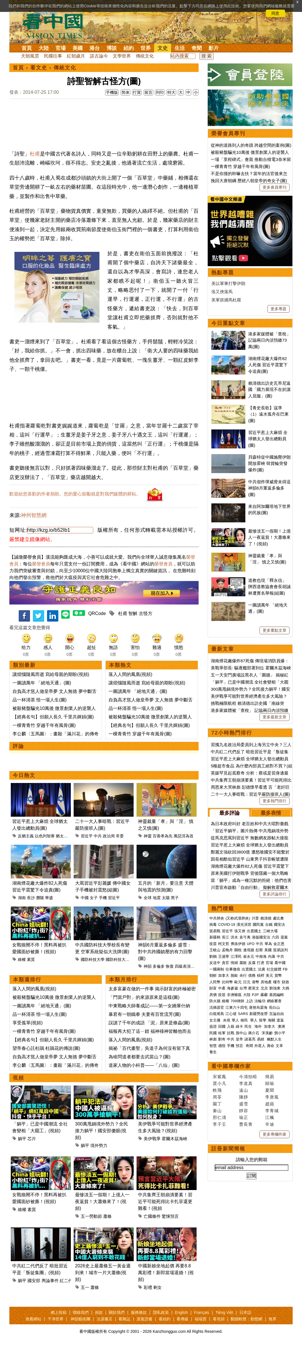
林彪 (213, 1039)
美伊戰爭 (152, 1138)
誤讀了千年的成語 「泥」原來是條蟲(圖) (149, 1022)
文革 (279, 1046)
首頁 (27, 48)
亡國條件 (152, 1216)
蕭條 (107, 1216)
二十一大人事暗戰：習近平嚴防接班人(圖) (250, 794)
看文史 (38, 68)
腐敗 (243, 963)
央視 (226, 1020)
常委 (120, 836)
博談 (112, 48)
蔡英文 (253, 988)
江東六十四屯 (237, 1007)
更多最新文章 (274, 717)
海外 (258, 1026)
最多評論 (229, 813)
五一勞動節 (91, 1216)
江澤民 (236, 956)
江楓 (269, 1117)
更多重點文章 (274, 630)
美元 (269, 975)
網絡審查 (274, 1001)
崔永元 (248, 956)
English (181, 1312)
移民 (244, 1020)
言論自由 (276, 1014)
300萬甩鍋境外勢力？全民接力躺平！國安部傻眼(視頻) (101, 1130)
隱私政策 (161, 1312)
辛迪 (269, 1124)
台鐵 (269, 924)
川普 (255, 918)
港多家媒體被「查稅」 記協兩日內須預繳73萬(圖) (269, 340)
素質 (31, 959)
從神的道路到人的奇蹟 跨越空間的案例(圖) (251, 145)
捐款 (99, 1312)
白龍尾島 (216, 1014)
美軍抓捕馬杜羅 (226, 299)
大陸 (44, 48)
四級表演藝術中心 (191, 966)
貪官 (225, 963)
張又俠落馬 (222, 291)
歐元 (238, 982)
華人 (235, 1020)
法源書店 (104, 1319)
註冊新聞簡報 (228, 1149)
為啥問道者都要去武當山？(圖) (140, 1056)
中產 (222, 988)
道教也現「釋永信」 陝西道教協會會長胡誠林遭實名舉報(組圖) (269, 586)
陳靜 (243, 1097)
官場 (61, 48)
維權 (22, 959)
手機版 (112, 92)
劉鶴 (213, 956)
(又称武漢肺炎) (238, 918)
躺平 (22, 1138)
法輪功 (259, 1001)
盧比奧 (278, 918)
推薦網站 (33, 1319)
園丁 (217, 1103)
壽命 (270, 1046)
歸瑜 (269, 1083)
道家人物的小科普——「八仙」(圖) (144, 1065)
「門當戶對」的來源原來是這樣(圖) (144, 997)
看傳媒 (182, 1319)
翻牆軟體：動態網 (246, 1319)
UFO (250, 944)
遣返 (280, 1020)
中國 (85, 897)
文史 (163, 48)
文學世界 (122, 56)
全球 (148, 897)
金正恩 (278, 944)
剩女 (157, 1287)
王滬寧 (223, 956)
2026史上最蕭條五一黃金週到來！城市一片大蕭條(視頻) (103, 1272)
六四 (275, 937)
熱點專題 (222, 272)
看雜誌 (124, 1319)
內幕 (271, 956)
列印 (160, 92)
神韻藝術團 (80, 1319)
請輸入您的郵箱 (251, 1159)
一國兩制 (216, 969)
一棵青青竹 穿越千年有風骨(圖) (44, 725)
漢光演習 (244, 924)
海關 (271, 1020)
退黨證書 (144, 1319)
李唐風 (272, 1097)
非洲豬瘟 (234, 995)
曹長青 (246, 1124)
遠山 (243, 1090)
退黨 (284, 937)
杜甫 (35, 154)
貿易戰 (214, 931)
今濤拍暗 (248, 1076)
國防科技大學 (93, 959)
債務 (252, 975)
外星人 (259, 1046)
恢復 (170, 966)
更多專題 (278, 309)
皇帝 (239, 1039)
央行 (243, 975)
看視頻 (219, 1319)
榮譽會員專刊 (228, 133)
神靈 (148, 836)
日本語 (245, 1312)
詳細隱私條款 (45, 13)
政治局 (109, 836)
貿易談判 (281, 950)
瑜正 (243, 1117)
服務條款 (139, 1312)
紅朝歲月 (76, 56)
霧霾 (264, 995)
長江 (225, 937)
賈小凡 (219, 1083)
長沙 (31, 897)
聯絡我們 (81, 1312)
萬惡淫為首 (183, 836)
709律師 (237, 1001)
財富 (213, 988)
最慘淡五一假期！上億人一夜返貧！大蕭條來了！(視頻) (102, 1201)
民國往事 (53, 56)
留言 (148, 92)
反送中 (214, 963)
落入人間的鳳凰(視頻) (130, 674)
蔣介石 (254, 1033)
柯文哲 (223, 944)
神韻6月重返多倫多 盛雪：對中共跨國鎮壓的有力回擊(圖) (165, 951)
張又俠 (239, 931)
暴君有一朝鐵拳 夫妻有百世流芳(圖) (145, 1014)
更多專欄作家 (274, 1134)
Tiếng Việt (224, 1312)
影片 (214, 48)
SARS (243, 1014)
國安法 (279, 924)
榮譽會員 (41, 563)
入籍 (230, 1026)
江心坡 (231, 1014)
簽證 (213, 1026)
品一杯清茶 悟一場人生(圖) (39, 699)
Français (201, 1312)
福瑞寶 (201, 1319)
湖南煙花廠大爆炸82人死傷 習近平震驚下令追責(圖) (268, 365)
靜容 (243, 1110)
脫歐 (234, 975)
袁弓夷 (244, 937)
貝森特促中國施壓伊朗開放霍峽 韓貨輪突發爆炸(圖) (269, 463)
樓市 (276, 982)
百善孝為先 (163, 836)
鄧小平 (279, 1033)
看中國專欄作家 (231, 1066)
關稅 (238, 950)
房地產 (266, 982)
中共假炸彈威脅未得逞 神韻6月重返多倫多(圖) (269, 488)
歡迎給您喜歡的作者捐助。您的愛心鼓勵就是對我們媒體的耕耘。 (75, 493)
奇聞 (197, 48)
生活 (180, 48)
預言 (240, 1046)
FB (285, 969)
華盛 (49, 897)
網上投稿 (59, 1312)
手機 (103, 897)
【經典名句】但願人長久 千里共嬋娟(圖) (53, 716)
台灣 (243, 988)
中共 (98, 836)
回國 (222, 1026)
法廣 (261, 969)
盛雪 (243, 1103)
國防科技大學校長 (121, 959)
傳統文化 (145, 56)
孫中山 (241, 1033)
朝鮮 (213, 975)
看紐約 (165, 1319)
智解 (132, 613)
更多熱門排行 (274, 801)
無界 (273, 1319)
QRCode (97, 613)
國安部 (33, 1280)
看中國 (280, 963)
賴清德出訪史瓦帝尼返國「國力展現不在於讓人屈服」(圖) (269, 389)
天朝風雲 (30, 56)
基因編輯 (276, 995)
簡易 (269, 1076)
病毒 (213, 924)
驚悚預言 (170, 1216)
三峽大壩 (270, 931)
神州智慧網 (33, 515)
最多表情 (271, 813)
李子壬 (219, 1124)
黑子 (175, 897)
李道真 (246, 1083)
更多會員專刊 (274, 187)
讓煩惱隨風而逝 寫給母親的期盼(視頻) (50, 674)
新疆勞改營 (258, 1014)
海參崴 (232, 988)
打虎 (260, 963)
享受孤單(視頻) (27, 1022)
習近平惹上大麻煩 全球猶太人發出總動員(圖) (268, 439)
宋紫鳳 (219, 1076)
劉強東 (274, 988)
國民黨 (258, 924)
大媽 (285, 988)
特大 (171, 92)
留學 (262, 1020)
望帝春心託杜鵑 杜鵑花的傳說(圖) (46, 1048)
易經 (261, 1039)
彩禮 (148, 1287)
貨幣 (278, 975)
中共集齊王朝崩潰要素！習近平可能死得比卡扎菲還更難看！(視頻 (165, 1201)
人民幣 (214, 982)
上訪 (249, 1001)
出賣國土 (254, 931)
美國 (78, 48)
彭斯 (259, 950)
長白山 (274, 1007)
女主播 (215, 1020)
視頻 (18, 1078)
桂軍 (222, 1033)
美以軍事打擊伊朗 (228, 283)
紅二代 (66, 1280)
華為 (268, 944)
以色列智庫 (45, 836)
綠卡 (239, 1026)
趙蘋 (269, 1103)
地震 (157, 897)
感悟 (222, 1046)
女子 (94, 897)
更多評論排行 (274, 894)
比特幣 (227, 982)
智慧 (213, 1046)
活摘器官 (216, 1007)
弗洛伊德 (238, 944)
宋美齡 (267, 1033)
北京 (264, 988)
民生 (248, 1026)
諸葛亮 (250, 1039)
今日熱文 (24, 775)
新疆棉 (214, 937)
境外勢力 (98, 1145)
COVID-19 (226, 924)
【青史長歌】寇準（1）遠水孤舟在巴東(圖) (268, 414)
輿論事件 (50, 1280)
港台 (95, 48)
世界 (146, 48)
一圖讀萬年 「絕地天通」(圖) (41, 682)
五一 (85, 1287)
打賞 (137, 92)
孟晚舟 (227, 950)
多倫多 (159, 966)
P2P (255, 995)
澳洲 (281, 1026)
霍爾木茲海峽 (174, 1138)
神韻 (148, 966)
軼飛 (217, 1090)
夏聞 (269, 1090)
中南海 (261, 956)
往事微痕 (233, 969)
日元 (246, 982)
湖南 (22, 897)
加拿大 (223, 975)
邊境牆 (248, 950)
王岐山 (214, 950)
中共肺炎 (216, 918)
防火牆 (214, 1001)
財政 (285, 982)
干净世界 (55, 1319)
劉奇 (222, 1039)
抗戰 (230, 1033)
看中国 (56, 25)
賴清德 (265, 918)
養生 (213, 1052)
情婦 (234, 963)
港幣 (255, 982)
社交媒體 (274, 969)
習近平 (87, 836)
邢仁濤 (219, 1117)
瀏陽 (40, 897)
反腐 (252, 963)
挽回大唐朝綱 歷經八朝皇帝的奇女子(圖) (249, 180)
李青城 (272, 1110)
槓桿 (260, 975)
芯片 (31, 1138)
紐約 (129, 48)
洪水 (234, 937)
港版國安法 (261, 937)
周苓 (217, 1097)
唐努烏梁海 (258, 1007)
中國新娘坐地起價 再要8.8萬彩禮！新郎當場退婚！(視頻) (166, 1272)
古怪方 (145, 613)
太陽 (166, 897)
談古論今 (99, 56)
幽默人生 (274, 1039)
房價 (213, 995)
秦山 (217, 1110)
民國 (213, 1033)
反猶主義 (26, 836)
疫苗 (213, 944)
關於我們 (117, 1312)
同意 (275, 13)
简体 (125, 92)
